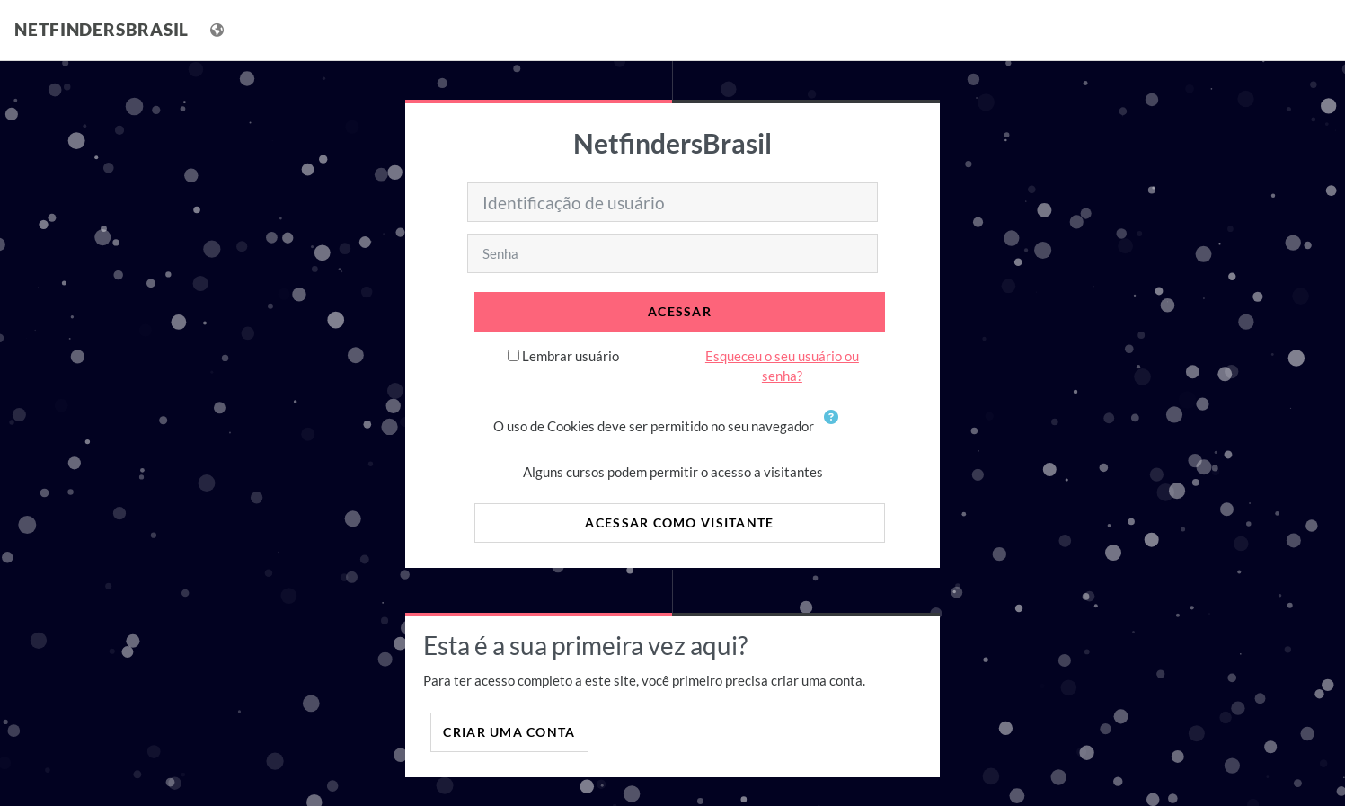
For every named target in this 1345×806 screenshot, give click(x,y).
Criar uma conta (509, 732)
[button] (834, 427)
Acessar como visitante (679, 522)
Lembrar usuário (570, 356)
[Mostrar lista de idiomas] (218, 30)
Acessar (680, 311)
